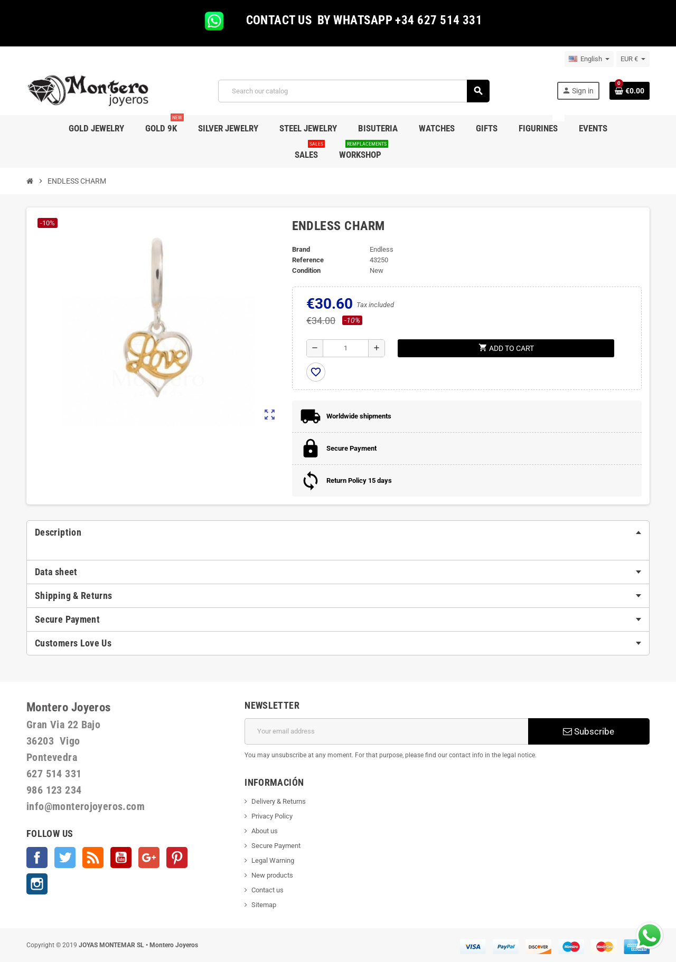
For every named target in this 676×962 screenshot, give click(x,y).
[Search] (353, 91)
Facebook (37, 857)
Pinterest (176, 857)
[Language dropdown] (589, 59)
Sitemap (263, 905)
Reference (308, 260)
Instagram (37, 883)
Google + (148, 857)
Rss (93, 857)
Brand (301, 249)
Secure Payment (276, 846)
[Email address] (386, 731)
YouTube (121, 857)
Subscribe (588, 731)
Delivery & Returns (278, 801)
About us (264, 831)
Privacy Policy (272, 816)
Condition (306, 270)
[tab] (338, 532)
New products (272, 875)
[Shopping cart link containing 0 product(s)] (629, 91)
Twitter (65, 857)
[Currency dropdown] (633, 59)
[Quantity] (346, 348)
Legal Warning (272, 860)
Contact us (267, 890)
